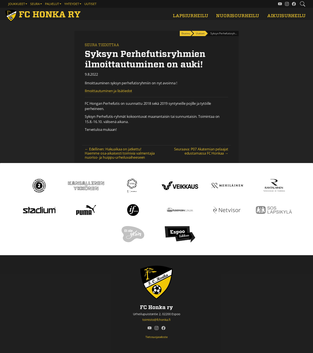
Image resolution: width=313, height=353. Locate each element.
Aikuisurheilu (286, 15)
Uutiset (90, 4)
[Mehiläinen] (227, 185)
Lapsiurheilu (190, 15)
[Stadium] (39, 209)
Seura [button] (35, 4)
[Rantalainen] (273, 185)
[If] (133, 209)
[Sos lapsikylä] (274, 209)
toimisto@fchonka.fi (156, 320)
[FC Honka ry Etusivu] (44, 15)
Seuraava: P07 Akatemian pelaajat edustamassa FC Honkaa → (201, 151)
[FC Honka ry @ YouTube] (279, 3)
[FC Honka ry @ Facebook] (293, 3)
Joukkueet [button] (16, 4)
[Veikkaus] (180, 185)
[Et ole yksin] (133, 233)
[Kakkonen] (39, 185)
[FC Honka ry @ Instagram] (286, 3)
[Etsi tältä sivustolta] (302, 3)
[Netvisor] (227, 209)
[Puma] (86, 209)
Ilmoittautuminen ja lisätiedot (108, 90)
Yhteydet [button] (71, 4)
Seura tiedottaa (102, 45)
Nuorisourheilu (237, 15)
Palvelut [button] (52, 4)
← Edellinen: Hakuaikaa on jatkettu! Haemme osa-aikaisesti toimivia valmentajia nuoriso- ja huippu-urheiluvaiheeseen (120, 153)
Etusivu (185, 33)
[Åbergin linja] (179, 209)
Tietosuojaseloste (156, 337)
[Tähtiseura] (133, 185)
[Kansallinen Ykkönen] (86, 185)
